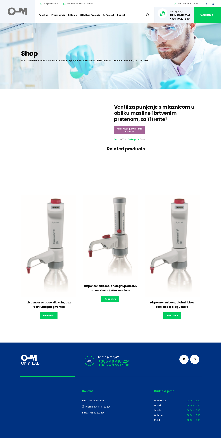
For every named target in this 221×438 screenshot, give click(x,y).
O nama (72, 15)
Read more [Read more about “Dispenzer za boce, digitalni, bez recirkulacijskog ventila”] (48, 315)
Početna (43, 15)
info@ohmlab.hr (50, 4)
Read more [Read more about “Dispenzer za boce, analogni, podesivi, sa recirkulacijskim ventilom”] (110, 298)
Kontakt (121, 15)
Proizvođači (58, 15)
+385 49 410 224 (102, 407)
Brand (143, 139)
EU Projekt (108, 15)
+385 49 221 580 (96, 413)
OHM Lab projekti (90, 15)
